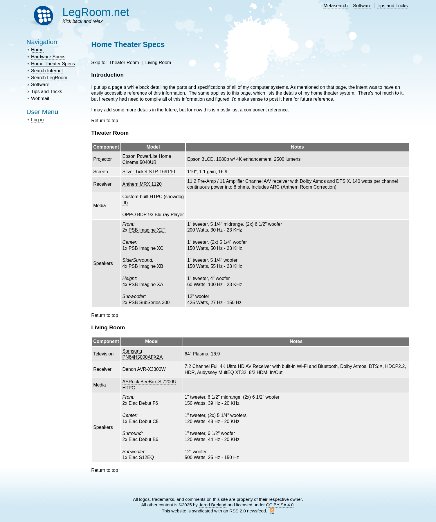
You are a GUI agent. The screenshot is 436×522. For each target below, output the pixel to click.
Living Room (158, 62)
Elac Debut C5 (143, 421)
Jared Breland (212, 504)
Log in (37, 119)
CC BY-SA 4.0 (279, 504)
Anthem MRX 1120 (142, 184)
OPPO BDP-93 (138, 214)
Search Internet (47, 70)
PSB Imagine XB (146, 266)
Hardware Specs (48, 56)
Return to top (104, 120)
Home (37, 49)
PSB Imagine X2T (147, 229)
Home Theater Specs (53, 63)
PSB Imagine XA (146, 284)
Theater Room (124, 62)
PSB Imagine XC (146, 248)
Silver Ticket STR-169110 (148, 171)
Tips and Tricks (392, 5)
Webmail (40, 98)
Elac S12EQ (141, 457)
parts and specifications (201, 87)
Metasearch (335, 5)
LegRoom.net (95, 12)
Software (362, 5)
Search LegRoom (49, 77)
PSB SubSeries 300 (149, 302)
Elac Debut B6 (143, 439)
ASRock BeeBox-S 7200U (149, 381)
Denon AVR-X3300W (144, 369)
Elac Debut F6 (143, 403)
